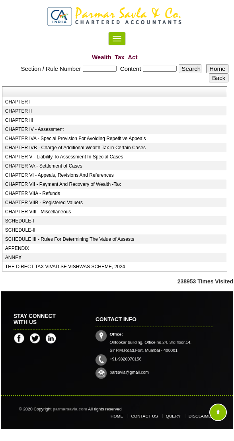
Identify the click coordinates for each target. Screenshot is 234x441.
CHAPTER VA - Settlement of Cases (43, 166)
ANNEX (13, 257)
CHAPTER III (19, 120)
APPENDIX (17, 248)
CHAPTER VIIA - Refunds (32, 193)
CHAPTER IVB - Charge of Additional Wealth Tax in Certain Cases (75, 147)
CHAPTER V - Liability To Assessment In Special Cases (64, 157)
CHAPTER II (18, 111)
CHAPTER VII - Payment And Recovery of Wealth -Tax (63, 184)
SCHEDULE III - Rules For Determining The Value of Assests (69, 239)
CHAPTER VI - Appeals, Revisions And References (59, 175)
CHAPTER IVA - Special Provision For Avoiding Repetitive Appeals (75, 138)
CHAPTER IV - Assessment (34, 129)
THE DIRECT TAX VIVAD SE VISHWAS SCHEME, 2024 (65, 266)
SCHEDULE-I (19, 221)
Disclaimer (193, 416)
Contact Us (147, 416)
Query (171, 416)
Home (125, 416)
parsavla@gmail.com (134, 367)
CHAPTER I (18, 102)
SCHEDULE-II (20, 230)
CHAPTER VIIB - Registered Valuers (44, 202)
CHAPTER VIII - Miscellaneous (38, 212)
